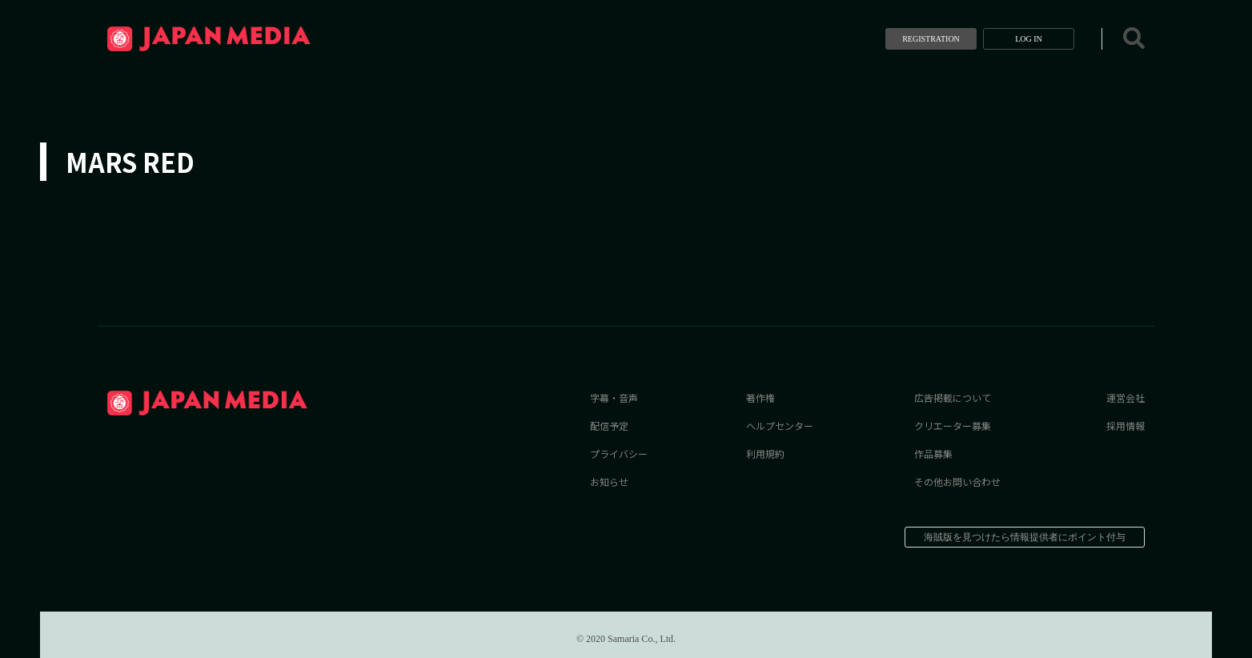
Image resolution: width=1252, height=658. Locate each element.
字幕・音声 (614, 397)
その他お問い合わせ (957, 481)
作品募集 (933, 453)
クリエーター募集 (952, 425)
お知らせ (609, 481)
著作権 (760, 397)
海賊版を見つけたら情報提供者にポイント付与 (1025, 537)
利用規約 (765, 453)
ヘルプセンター (779, 425)
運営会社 (1125, 397)
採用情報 (1125, 425)
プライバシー (619, 453)
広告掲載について (952, 397)
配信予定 (609, 425)
